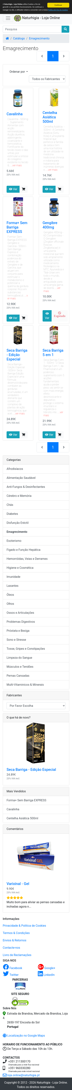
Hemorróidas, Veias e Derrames (27, 559)
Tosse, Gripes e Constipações (26, 648)
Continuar (58, 5)
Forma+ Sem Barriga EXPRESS (17, 227)
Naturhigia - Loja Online (37, 18)
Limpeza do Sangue (19, 657)
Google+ (46, 968)
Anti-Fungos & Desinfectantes (26, 487)
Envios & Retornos (14, 940)
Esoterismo (14, 541)
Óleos (10, 594)
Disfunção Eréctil (18, 523)
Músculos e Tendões (20, 666)
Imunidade (13, 576)
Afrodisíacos (15, 469)
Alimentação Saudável (21, 478)
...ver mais (16, 165)
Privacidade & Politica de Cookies (24, 925)
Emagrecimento (39, 38)
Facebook (12, 968)
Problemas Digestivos (21, 621)
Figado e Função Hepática (23, 550)
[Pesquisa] (32, 29)
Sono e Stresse (16, 639)
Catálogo (19, 38)
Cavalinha (14, 114)
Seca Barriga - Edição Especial (17, 354)
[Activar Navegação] (8, 18)
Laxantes (12, 585)
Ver (13, 189)
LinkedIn (46, 975)
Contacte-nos (11, 947)
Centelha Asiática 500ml (50, 117)
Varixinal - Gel (18, 884)
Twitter (10, 975)
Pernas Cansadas (18, 675)
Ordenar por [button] (18, 71)
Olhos (10, 603)
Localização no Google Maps (24, 1035)
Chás (10, 505)
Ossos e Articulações (20, 612)
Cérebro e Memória (19, 496)
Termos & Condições (16, 933)
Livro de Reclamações (17, 955)
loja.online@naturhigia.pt (21, 1075)
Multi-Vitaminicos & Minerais (25, 684)
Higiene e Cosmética (20, 568)
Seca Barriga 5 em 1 (53, 352)
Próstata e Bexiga (18, 630)
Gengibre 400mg (50, 225)
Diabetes (12, 514)
